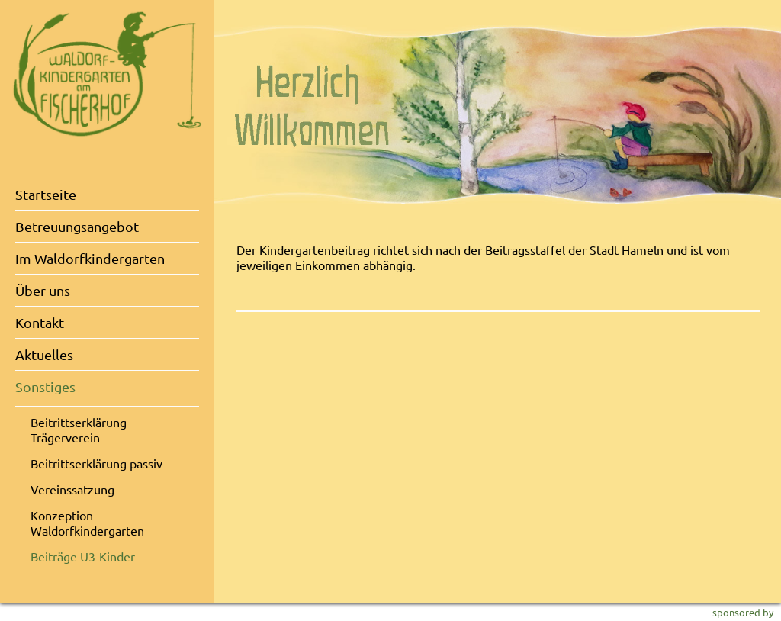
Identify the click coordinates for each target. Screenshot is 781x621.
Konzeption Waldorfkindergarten (87, 522)
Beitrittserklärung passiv (96, 463)
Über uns (42, 290)
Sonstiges (45, 386)
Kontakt (39, 322)
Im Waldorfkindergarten (90, 258)
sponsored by (742, 612)
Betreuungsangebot (77, 226)
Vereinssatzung (72, 489)
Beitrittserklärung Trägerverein (79, 429)
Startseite (45, 194)
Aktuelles (44, 354)
